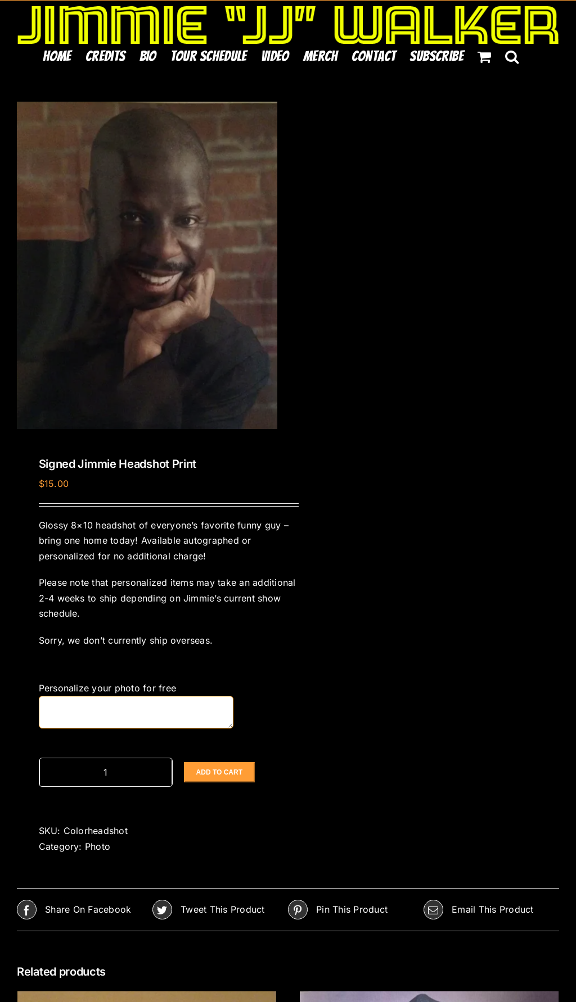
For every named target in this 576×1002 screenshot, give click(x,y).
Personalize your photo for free (109, 688)
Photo (97, 846)
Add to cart (219, 772)
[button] (512, 56)
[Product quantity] (105, 772)
